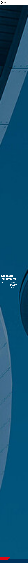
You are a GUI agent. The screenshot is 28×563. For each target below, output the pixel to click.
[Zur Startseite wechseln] (4, 2)
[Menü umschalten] (25, 2)
